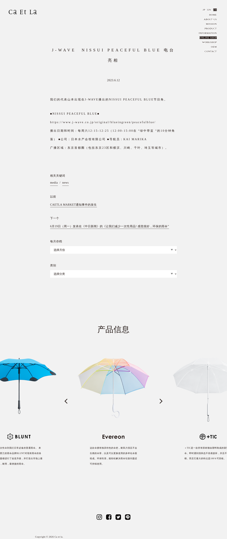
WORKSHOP (209, 42)
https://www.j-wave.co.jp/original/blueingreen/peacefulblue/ (103, 122)
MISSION (211, 24)
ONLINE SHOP (208, 37)
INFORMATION (208, 33)
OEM (214, 47)
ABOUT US (210, 19)
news (65, 182)
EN (209, 10)
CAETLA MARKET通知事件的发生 (73, 204)
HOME (213, 15)
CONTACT (211, 51)
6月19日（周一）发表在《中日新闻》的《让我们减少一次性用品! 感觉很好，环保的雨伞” (109, 226)
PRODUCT (211, 28)
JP (204, 10)
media (54, 182)
